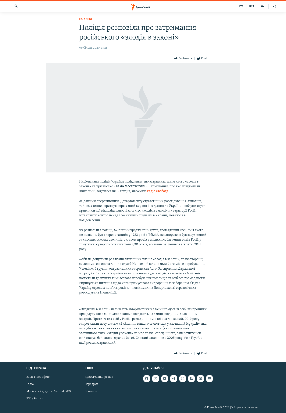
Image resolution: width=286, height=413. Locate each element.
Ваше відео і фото (38, 376)
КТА (251, 6)
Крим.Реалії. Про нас (99, 376)
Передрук (91, 384)
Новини (85, 19)
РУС (241, 6)
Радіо (30, 384)
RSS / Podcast (35, 398)
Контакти (91, 391)
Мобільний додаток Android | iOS (48, 391)
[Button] (183, 58)
